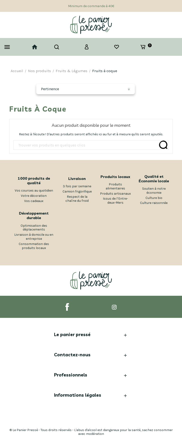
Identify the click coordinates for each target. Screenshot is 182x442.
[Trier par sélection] (85, 89)
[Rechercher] (91, 145)
